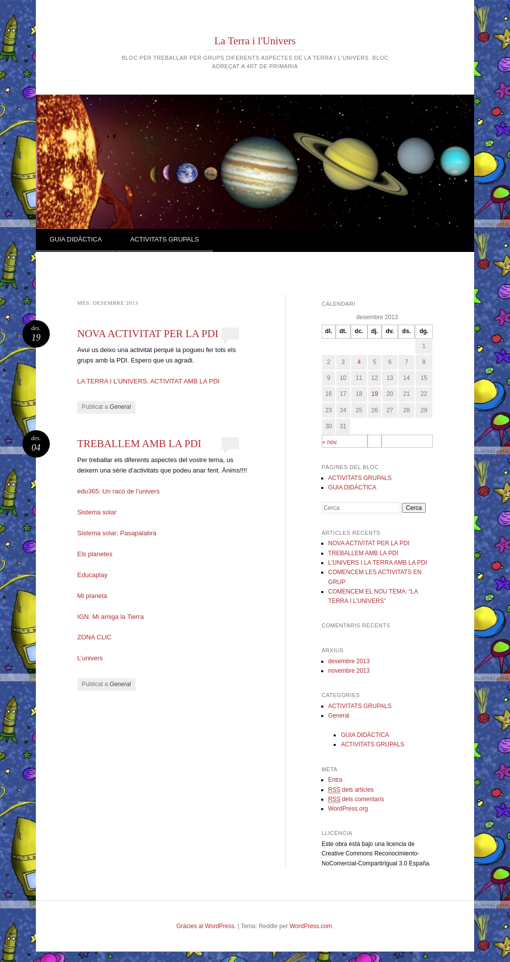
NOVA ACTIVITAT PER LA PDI (147, 334)
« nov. (330, 442)
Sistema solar (97, 512)
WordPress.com (310, 926)
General (120, 406)
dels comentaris (356, 799)
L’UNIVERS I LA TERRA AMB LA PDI (377, 562)
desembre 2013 (349, 661)
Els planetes (95, 554)
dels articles (351, 790)
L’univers (90, 658)
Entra (335, 779)
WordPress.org (348, 808)
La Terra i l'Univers (254, 41)
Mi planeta (92, 596)
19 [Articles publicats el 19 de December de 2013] (374, 393)
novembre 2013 (349, 670)
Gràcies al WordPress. (206, 926)
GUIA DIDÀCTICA (76, 239)
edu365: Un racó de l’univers (118, 491)
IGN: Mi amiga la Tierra (110, 616)
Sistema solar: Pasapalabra (116, 533)
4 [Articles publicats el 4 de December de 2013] (359, 362)
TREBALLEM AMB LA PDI (139, 444)
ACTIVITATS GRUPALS (164, 239)
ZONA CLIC (94, 637)
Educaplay (92, 575)
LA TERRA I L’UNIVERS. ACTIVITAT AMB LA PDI (148, 381)
